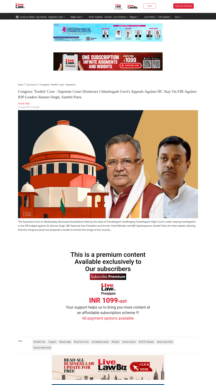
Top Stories (41, 17)
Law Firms (150, 17)
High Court (75, 17)
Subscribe (108, 276)
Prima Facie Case (81, 342)
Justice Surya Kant (165, 342)
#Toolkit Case (39, 342)
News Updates (96, 17)
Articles (108, 17)
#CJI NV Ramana (146, 342)
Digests (133, 17)
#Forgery (115, 342)
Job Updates (164, 17)
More (178, 17)
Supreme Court (55, 17)
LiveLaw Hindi (27, 17)
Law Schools (120, 17)
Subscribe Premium (183, 6)
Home (21, 84)
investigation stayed (100, 342)
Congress (52, 342)
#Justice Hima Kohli (42, 348)
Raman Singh (65, 342)
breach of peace (129, 342)
